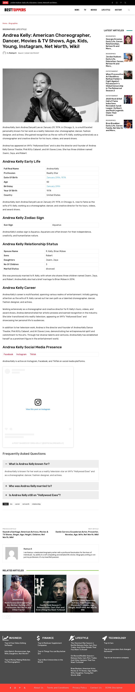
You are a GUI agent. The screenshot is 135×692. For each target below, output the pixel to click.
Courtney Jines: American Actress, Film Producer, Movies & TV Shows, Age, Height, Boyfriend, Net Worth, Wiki (83, 605)
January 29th (53, 186)
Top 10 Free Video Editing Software (15, 644)
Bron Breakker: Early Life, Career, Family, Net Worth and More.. (114, 127)
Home (5, 23)
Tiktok (33, 354)
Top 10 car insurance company (116, 657)
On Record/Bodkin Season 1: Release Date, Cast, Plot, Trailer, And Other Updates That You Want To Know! (84, 659)
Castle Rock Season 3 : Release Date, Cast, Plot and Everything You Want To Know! (50, 607)
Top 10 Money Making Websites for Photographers (17, 661)
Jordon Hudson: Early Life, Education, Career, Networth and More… (34, 3)
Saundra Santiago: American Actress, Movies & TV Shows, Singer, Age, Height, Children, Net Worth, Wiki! (25, 534)
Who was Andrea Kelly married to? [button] (28, 486)
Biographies (13, 23)
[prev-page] (4, 617)
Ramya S (12, 53)
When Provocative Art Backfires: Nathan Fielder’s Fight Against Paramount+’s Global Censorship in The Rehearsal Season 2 (114, 82)
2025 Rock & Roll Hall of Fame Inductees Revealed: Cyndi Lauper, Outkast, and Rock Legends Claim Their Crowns (115, 107)
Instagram (21, 354)
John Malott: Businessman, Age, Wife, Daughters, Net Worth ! (17, 652)
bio (11, 504)
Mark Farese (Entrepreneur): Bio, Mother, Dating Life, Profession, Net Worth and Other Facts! (18, 606)
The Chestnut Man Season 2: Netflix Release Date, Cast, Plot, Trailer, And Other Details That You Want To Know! (84, 646)
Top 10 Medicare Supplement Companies (50, 644)
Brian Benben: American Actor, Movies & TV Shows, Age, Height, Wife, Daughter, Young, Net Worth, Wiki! (84, 672)
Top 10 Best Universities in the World (50, 661)
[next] (74, 2)
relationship (36, 504)
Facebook (8, 354)
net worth (25, 504)
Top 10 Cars (108, 643)
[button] (129, 10)
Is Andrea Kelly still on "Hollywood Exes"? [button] (33, 495)
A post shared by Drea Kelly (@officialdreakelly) (38, 443)
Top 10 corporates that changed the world (117, 650)
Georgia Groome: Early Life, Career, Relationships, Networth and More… (114, 44)
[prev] (70, 2)
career (17, 504)
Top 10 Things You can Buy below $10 (51, 652)
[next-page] (8, 617)
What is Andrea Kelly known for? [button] (27, 464)
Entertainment (50, 602)
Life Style (21, 29)
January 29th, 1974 (56, 177)
